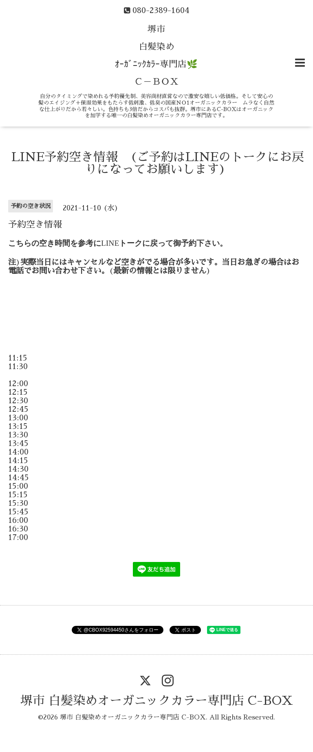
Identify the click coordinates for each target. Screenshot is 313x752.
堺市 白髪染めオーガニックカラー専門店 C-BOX (156, 701)
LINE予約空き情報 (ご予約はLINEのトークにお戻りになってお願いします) (157, 163)
